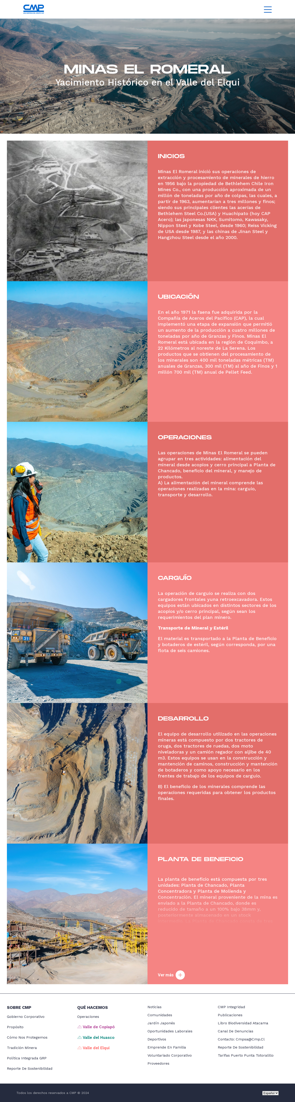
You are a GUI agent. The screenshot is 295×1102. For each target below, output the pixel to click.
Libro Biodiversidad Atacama (243, 1023)
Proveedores (158, 1063)
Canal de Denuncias (235, 1031)
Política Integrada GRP (27, 1058)
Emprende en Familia (167, 1047)
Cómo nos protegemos (27, 1037)
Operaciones (88, 1016)
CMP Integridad (231, 1007)
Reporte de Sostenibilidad (30, 1068)
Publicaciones (230, 1015)
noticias (155, 1007)
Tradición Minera (22, 1048)
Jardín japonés (161, 1023)
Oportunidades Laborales (170, 1031)
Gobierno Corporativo (25, 1016)
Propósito (15, 1027)
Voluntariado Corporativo (170, 1055)
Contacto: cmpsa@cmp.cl (241, 1039)
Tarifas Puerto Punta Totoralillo (246, 1055)
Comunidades (160, 1015)
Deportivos (157, 1039)
